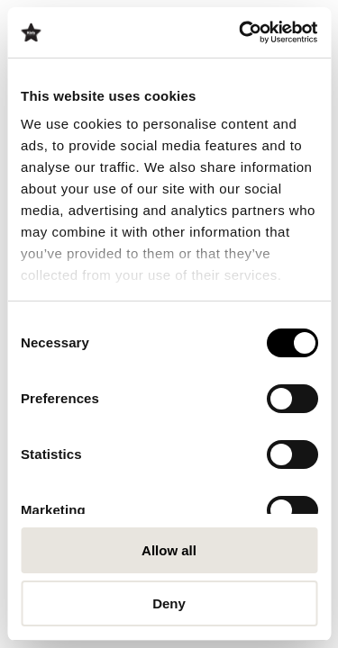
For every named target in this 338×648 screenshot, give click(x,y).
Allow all (169, 550)
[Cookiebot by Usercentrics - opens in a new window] (240, 32)
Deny (169, 603)
